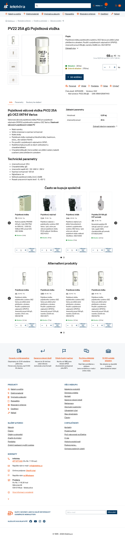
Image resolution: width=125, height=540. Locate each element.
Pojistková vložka (22, 214)
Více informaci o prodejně (22, 492)
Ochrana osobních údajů (74, 449)
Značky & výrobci (14, 438)
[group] (24, 223)
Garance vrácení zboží (73, 400)
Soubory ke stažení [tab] (33, 102)
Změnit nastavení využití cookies (21, 445)
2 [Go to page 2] (64, 257)
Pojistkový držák (72, 214)
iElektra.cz (11, 21)
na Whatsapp (28, 475)
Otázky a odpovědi (15, 434)
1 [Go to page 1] (61, 257)
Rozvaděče (15, 401)
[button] (98, 5)
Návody (11, 427)
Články (67, 417)
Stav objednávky (71, 414)
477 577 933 (17, 461)
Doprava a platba (71, 393)
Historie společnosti (72, 441)
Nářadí (13, 413)
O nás (66, 438)
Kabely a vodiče (17, 389)
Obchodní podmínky (72, 407)
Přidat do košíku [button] (32, 250)
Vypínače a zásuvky (18, 397)
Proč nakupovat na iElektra (75, 434)
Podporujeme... (70, 445)
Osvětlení (14, 409)
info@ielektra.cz (35, 466)
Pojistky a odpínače (40, 21)
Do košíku (74, 77)
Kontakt (67, 396)
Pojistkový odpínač (48, 214)
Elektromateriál (17, 393)
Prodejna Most (70, 431)
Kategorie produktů (72, 389)
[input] (21, 250)
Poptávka (11, 441)
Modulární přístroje (24, 21)
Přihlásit (112, 512)
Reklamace (69, 403)
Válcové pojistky (55, 21)
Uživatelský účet (71, 410)
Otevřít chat (31, 470)
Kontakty (68, 427)
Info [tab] (10, 102)
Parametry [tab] (19, 102)
